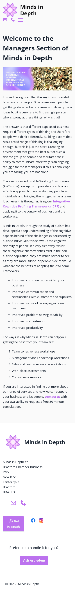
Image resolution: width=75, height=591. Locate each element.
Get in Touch (13, 523)
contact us (52, 396)
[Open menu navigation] (20, 20)
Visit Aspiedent (34, 560)
